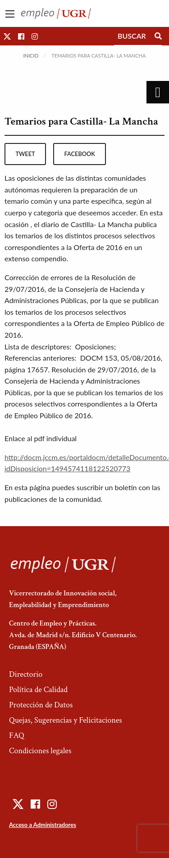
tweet (25, 153)
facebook (79, 153)
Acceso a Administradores (42, 824)
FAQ (16, 735)
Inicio (31, 55)
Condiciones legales (40, 751)
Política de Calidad (38, 689)
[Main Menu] (9, 14)
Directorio (25, 674)
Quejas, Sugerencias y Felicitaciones (65, 720)
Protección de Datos (41, 705)
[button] (7, 36)
